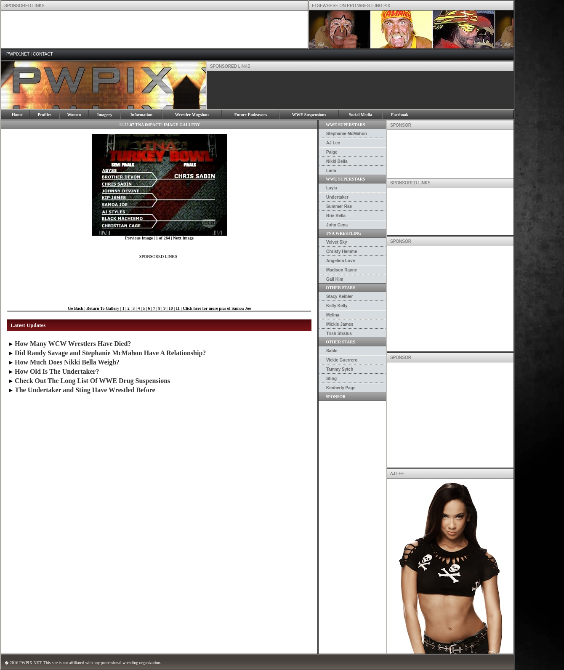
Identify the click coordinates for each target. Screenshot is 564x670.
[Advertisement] (154, 29)
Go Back (75, 308)
